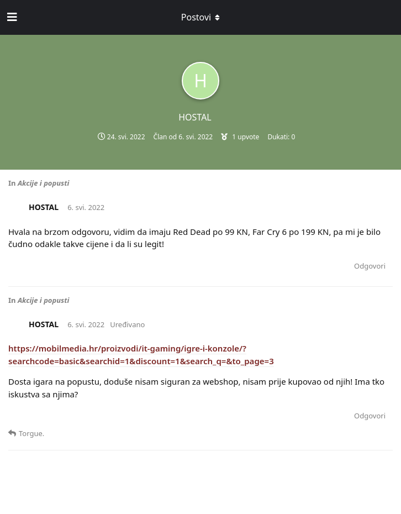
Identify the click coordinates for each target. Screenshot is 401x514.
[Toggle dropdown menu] (200, 17)
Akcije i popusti (44, 183)
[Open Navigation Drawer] (11, 17)
